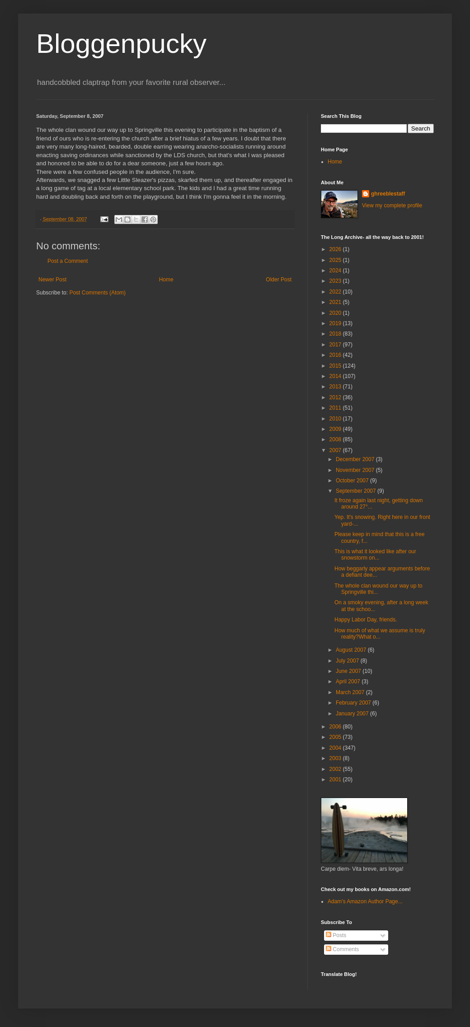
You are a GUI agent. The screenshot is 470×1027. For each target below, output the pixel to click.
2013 (336, 386)
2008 (336, 439)
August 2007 (352, 650)
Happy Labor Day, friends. (365, 619)
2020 (336, 313)
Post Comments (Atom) (97, 292)
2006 (336, 727)
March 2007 (351, 692)
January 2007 (353, 713)
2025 (336, 260)
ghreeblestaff (388, 194)
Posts (336, 935)
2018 (336, 334)
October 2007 (353, 480)
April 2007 (349, 681)
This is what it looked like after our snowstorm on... (375, 554)
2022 (336, 292)
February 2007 (354, 703)
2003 (336, 758)
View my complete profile (392, 205)
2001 (336, 779)
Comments (342, 949)
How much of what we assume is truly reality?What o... (379, 633)
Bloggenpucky (121, 43)
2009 (336, 429)
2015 (336, 366)
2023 (336, 281)
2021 (336, 302)
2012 (336, 397)
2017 (336, 344)
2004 (336, 748)
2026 (336, 249)
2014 (336, 376)
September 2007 (356, 491)
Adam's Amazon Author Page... (365, 901)
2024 (336, 270)
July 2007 (348, 661)
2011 (336, 408)
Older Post (278, 279)
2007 (336, 450)
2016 (336, 355)
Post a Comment (67, 261)
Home (166, 279)
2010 (336, 418)
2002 (336, 769)
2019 (336, 323)
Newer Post (52, 279)
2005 (336, 737)
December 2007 (356, 459)
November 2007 (356, 470)
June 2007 (349, 671)
